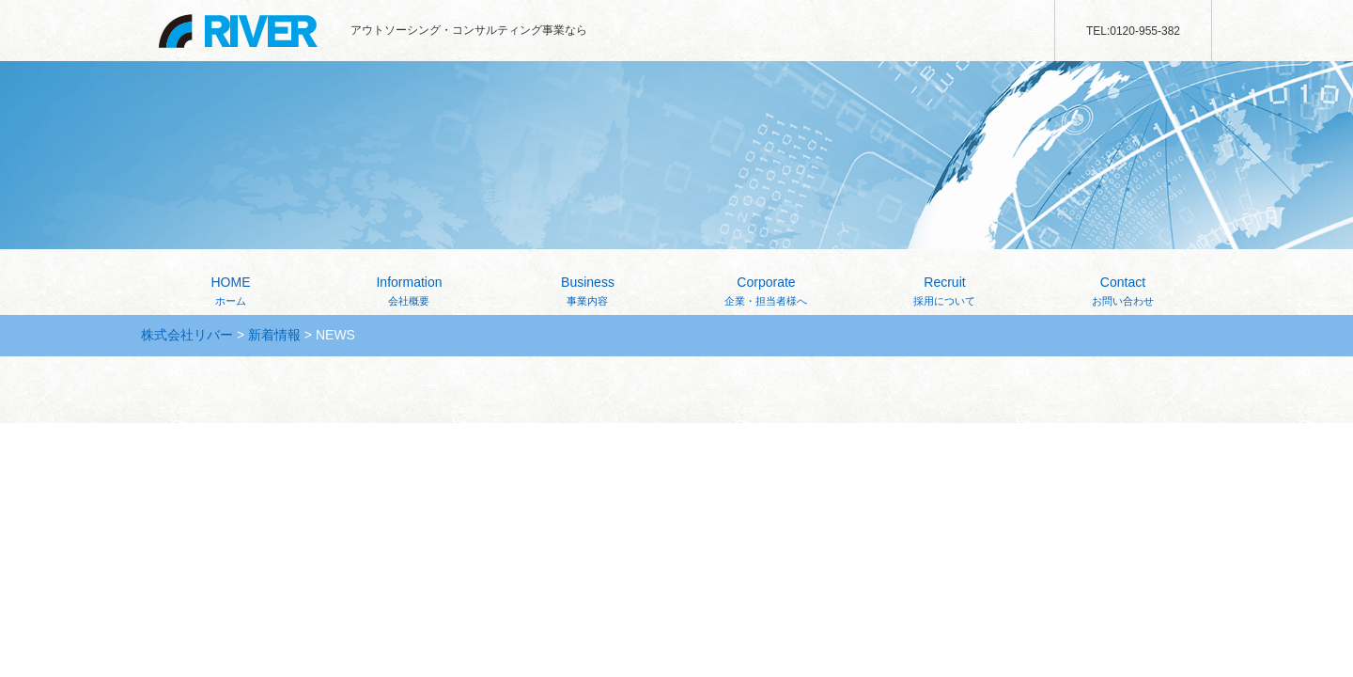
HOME (230, 292)
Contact (1123, 292)
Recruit (945, 292)
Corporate (766, 292)
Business (587, 292)
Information (409, 292)
